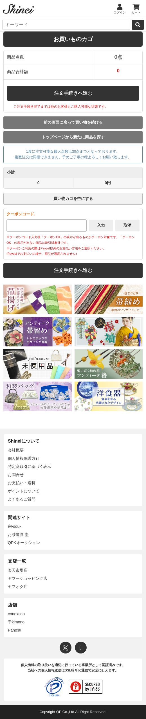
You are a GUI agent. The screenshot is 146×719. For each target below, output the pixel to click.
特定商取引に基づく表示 (29, 466)
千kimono (16, 622)
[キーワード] (66, 25)
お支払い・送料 (21, 483)
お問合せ (16, 474)
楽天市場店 (18, 570)
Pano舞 (14, 630)
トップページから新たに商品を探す (73, 137)
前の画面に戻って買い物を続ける (73, 122)
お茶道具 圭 (18, 534)
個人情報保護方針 (23, 458)
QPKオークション (24, 542)
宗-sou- (14, 526)
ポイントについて (23, 491)
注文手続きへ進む (73, 93)
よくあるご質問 (21, 499)
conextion (16, 614)
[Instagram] (81, 647)
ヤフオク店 (18, 586)
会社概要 (16, 450)
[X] (65, 647)
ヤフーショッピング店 (27, 578)
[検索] (138, 25)
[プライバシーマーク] (54, 687)
